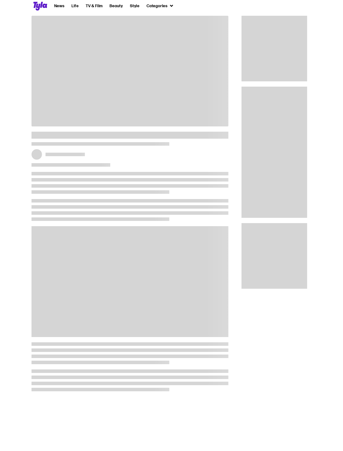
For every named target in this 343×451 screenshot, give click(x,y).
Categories (160, 5)
